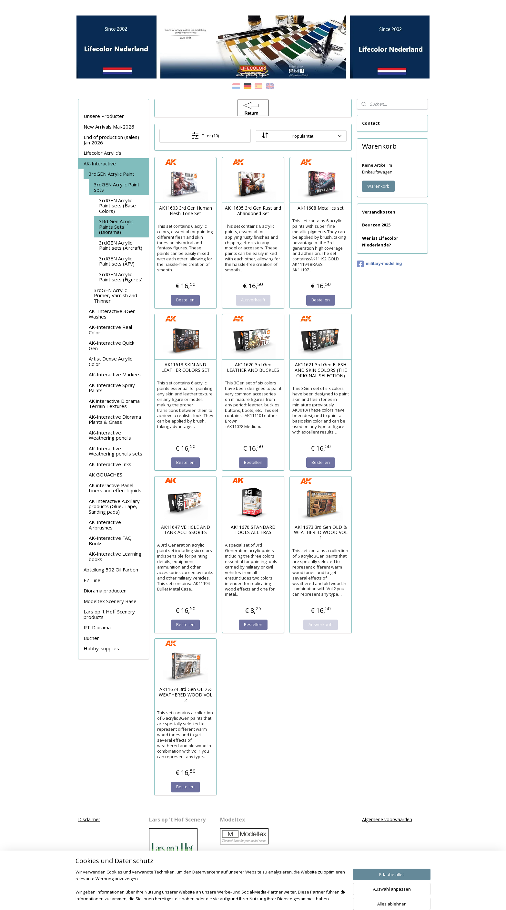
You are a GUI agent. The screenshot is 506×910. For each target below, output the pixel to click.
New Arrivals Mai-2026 (109, 126)
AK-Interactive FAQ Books (110, 541)
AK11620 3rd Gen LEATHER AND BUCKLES (253, 367)
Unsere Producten (104, 116)
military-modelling (379, 264)
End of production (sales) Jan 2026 (111, 140)
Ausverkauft (253, 300)
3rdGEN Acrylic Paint (111, 174)
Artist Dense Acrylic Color (110, 361)
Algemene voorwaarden (387, 819)
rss (246, 898)
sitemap (233, 898)
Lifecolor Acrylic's (102, 153)
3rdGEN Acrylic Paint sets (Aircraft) (120, 245)
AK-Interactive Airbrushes (105, 525)
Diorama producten (105, 590)
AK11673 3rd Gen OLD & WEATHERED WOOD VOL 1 (320, 533)
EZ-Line (92, 580)
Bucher (91, 638)
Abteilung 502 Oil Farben (111, 569)
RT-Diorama (97, 627)
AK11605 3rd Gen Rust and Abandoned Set (253, 210)
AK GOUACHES (105, 474)
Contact (371, 123)
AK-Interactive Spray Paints (112, 388)
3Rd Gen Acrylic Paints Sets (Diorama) (116, 226)
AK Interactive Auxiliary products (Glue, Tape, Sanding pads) (114, 506)
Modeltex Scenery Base (110, 601)
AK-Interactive (100, 163)
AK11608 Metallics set (321, 208)
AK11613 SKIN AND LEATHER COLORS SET (185, 367)
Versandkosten (378, 212)
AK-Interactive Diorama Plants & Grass (115, 419)
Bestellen (185, 300)
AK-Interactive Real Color (110, 330)
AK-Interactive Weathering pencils (110, 435)
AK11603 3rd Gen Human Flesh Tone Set (185, 210)
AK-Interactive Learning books (115, 556)
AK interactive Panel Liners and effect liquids (115, 488)
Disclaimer (89, 819)
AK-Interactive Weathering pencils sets (115, 451)
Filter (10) (205, 136)
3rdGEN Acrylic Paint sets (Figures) (121, 277)
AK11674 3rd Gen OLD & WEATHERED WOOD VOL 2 (185, 695)
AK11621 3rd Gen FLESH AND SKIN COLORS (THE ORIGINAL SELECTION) (320, 370)
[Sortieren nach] (301, 136)
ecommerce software (272, 898)
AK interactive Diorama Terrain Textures (114, 404)
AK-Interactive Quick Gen (111, 345)
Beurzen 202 (375, 225)
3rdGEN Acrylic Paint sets (116, 187)
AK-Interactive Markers (115, 374)
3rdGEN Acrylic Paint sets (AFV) (117, 261)
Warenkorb (378, 186)
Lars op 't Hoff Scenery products (109, 614)
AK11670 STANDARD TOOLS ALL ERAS (252, 530)
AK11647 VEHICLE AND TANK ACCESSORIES (185, 530)
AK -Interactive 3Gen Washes (112, 314)
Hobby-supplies (101, 648)
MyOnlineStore (329, 898)
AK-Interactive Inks (110, 464)
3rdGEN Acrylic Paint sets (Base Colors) (117, 205)
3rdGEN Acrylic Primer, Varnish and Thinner (115, 295)
